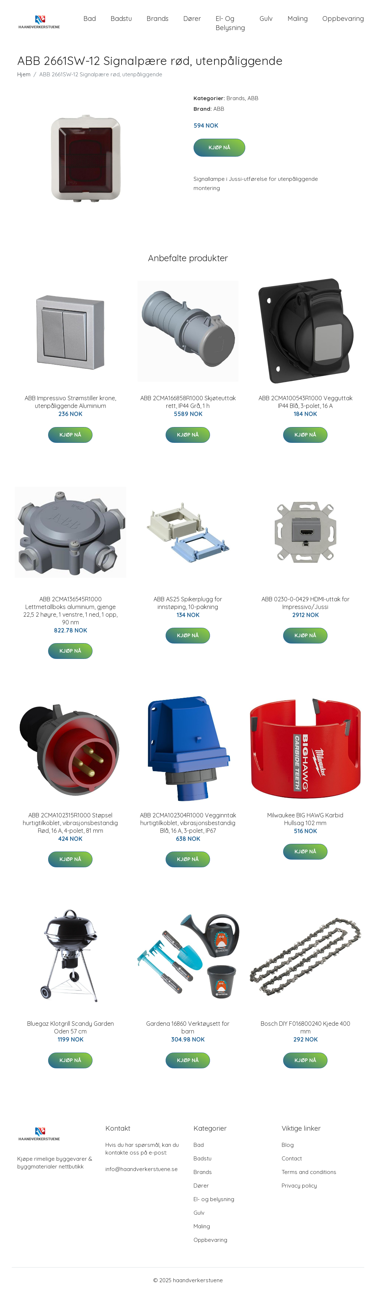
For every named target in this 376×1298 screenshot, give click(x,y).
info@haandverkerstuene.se (141, 1174)
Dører (192, 21)
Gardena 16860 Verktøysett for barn (187, 1032)
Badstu (121, 21)
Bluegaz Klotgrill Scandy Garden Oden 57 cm (70, 1032)
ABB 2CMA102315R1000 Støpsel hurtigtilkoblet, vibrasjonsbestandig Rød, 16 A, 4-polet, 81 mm (70, 828)
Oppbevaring (343, 21)
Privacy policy (299, 1190)
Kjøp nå (219, 152)
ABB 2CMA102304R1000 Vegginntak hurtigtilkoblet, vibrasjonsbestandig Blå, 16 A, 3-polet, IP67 (188, 828)
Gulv (266, 21)
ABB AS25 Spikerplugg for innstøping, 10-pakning (187, 608)
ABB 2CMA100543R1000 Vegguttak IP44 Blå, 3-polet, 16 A (305, 407)
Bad (89, 21)
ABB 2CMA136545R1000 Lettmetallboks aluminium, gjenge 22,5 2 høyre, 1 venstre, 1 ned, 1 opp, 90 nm (70, 616)
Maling (298, 21)
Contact (292, 1163)
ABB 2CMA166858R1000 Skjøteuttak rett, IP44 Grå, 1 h (188, 407)
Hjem (23, 79)
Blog (288, 1149)
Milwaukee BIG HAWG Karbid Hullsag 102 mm (305, 824)
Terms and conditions (309, 1177)
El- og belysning (230, 25)
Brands (158, 21)
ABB (252, 103)
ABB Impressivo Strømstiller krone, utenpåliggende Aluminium (70, 407)
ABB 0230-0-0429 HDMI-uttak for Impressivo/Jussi (305, 608)
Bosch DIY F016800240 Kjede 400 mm (305, 1032)
